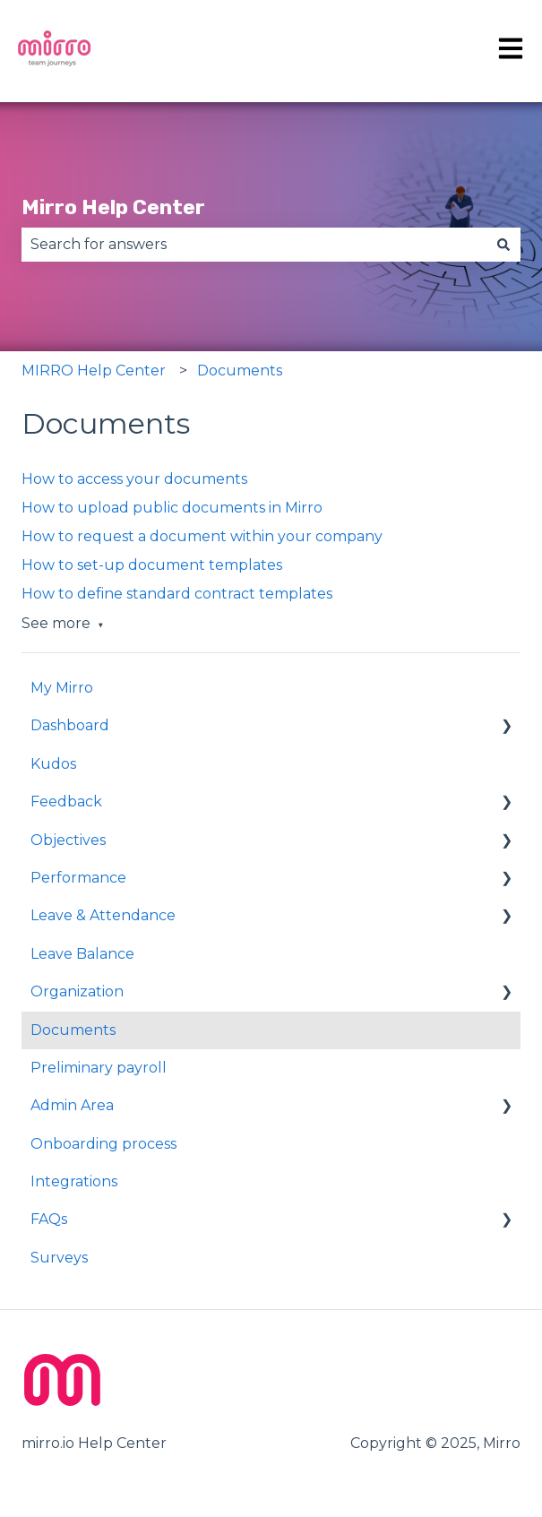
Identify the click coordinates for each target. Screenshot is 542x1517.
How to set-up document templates (152, 564)
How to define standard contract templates (177, 593)
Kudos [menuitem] (53, 763)
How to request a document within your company (202, 536)
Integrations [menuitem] (73, 1181)
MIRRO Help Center (94, 370)
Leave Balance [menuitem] (82, 953)
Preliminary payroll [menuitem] (98, 1067)
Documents (239, 370)
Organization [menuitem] (77, 991)
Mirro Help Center (113, 207)
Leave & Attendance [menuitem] (103, 915)
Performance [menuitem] (78, 877)
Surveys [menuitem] (59, 1257)
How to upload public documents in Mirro (172, 507)
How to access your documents (134, 478)
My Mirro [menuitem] (61, 687)
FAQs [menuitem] (48, 1219)
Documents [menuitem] (73, 1030)
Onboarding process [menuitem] (103, 1143)
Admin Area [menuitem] (72, 1105)
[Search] (503, 245)
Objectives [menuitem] (68, 840)
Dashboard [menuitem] (69, 725)
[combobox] (254, 245)
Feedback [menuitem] (66, 801)
